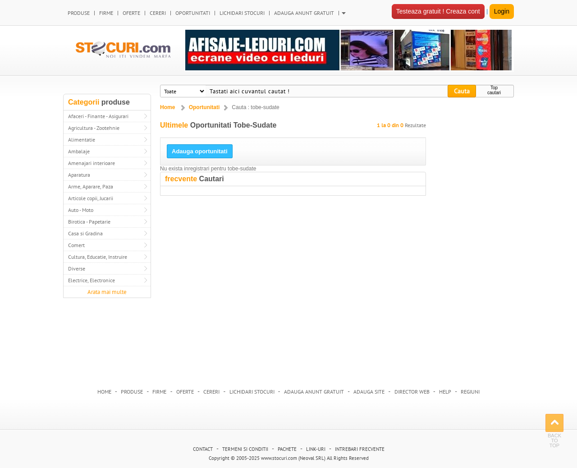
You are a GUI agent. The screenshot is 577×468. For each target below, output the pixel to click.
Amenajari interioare (91, 163)
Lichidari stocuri (252, 391)
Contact (203, 449)
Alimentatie (81, 139)
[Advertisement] (472, 237)
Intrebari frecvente (360, 449)
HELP (445, 391)
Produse (132, 391)
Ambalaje (79, 151)
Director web (412, 391)
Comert (76, 245)
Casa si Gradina (85, 233)
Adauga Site (369, 391)
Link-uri (315, 449)
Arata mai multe (107, 292)
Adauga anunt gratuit (314, 391)
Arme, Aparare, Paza (90, 186)
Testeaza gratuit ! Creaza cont (438, 11)
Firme (159, 391)
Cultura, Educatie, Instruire (97, 256)
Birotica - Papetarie (89, 221)
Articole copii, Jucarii (90, 198)
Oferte (185, 391)
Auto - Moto (80, 209)
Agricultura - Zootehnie (93, 127)
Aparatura (79, 174)
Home (167, 107)
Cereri (211, 391)
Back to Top (554, 423)
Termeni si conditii (245, 449)
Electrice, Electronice (91, 280)
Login (501, 11)
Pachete (287, 449)
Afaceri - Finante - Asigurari (98, 116)
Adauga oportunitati (200, 151)
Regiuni (470, 391)
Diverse (76, 268)
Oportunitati (204, 107)
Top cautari (494, 90)
